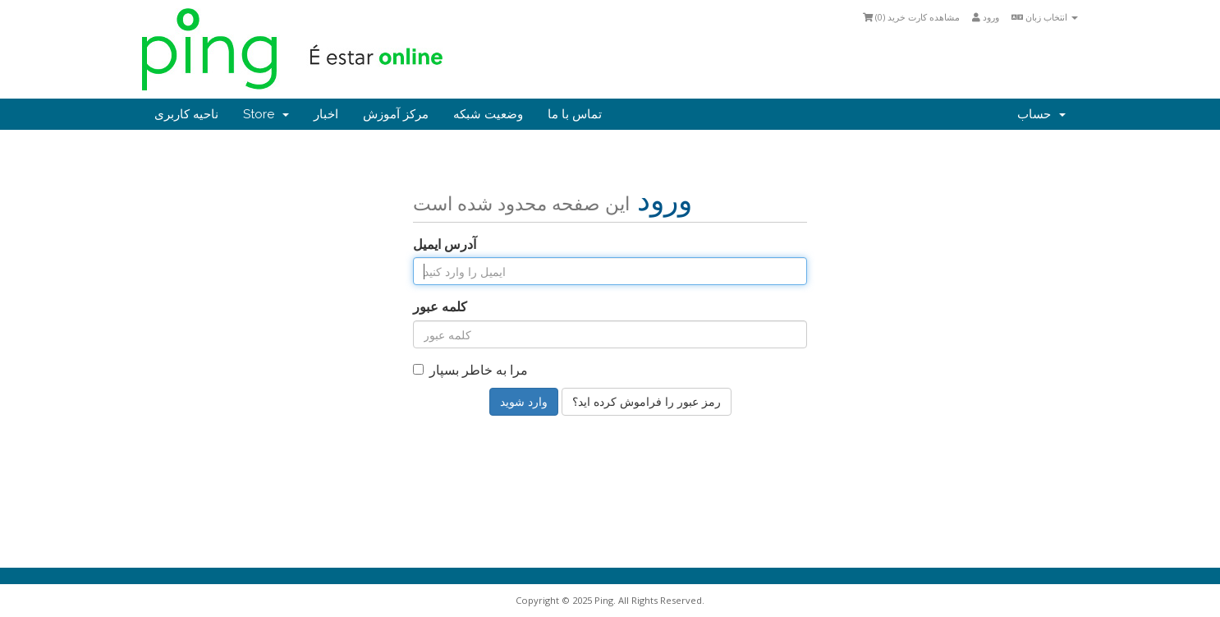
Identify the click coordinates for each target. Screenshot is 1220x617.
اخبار (326, 114)
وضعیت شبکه (488, 114)
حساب (1041, 114)
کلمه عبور (440, 306)
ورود (985, 17)
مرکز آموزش (396, 114)
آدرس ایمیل (444, 244)
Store (266, 114)
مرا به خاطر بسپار (470, 370)
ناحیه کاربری (186, 114)
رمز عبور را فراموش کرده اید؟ (646, 401)
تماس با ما (575, 114)
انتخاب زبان (1044, 17)
